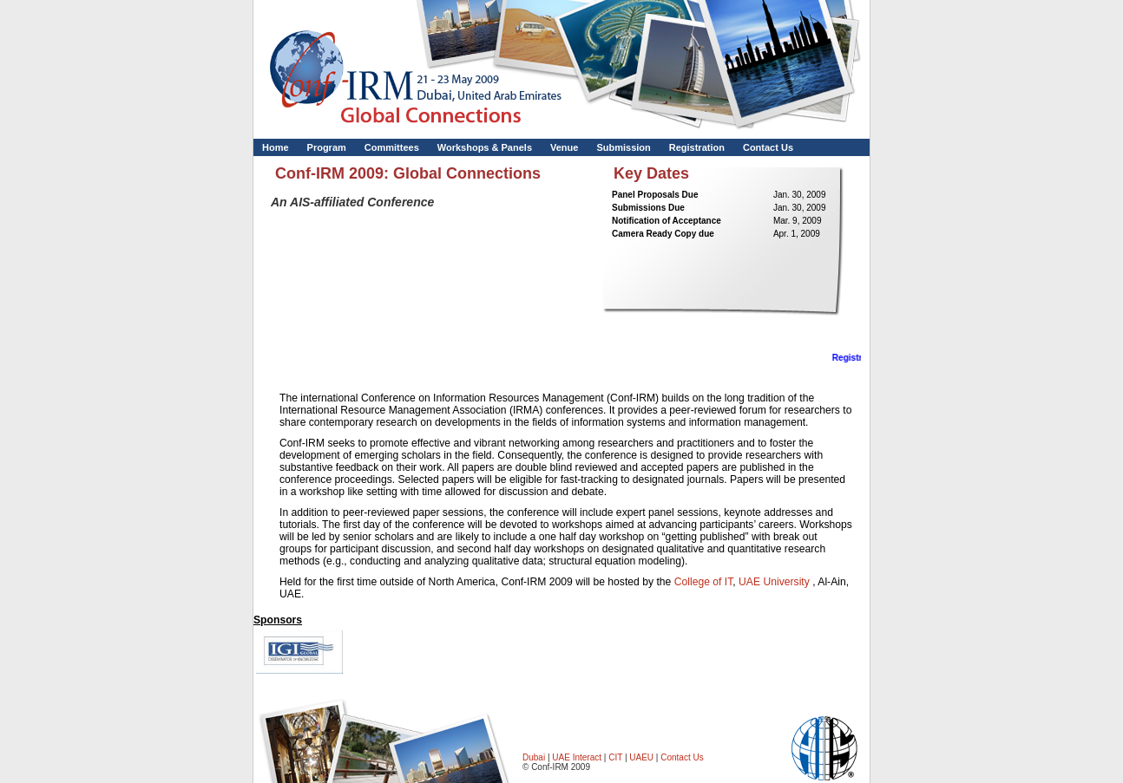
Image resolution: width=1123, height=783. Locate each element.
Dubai (533, 757)
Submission (623, 147)
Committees (391, 147)
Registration (697, 147)
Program (326, 147)
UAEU (641, 757)
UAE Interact (576, 757)
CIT (616, 757)
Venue (564, 147)
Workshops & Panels (484, 147)
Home (275, 147)
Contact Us (768, 147)
